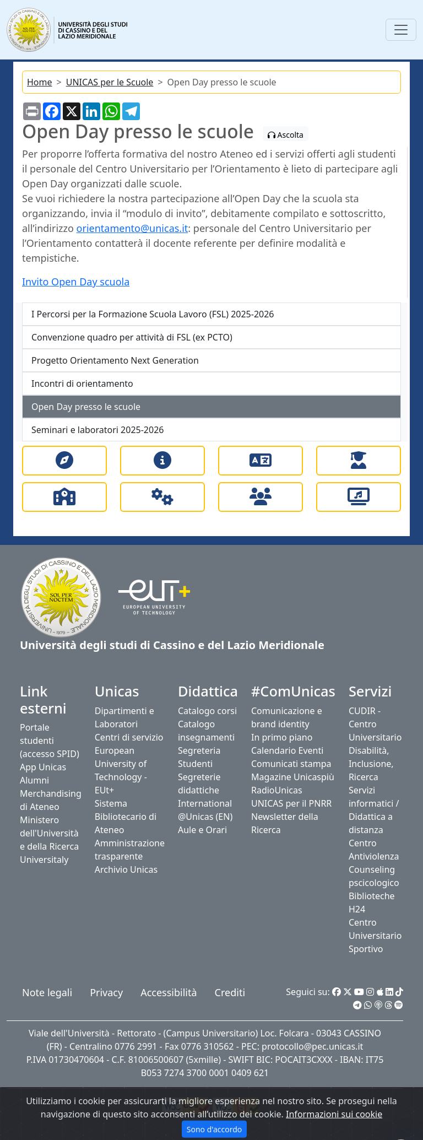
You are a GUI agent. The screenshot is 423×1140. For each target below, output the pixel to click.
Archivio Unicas (126, 869)
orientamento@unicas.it (132, 228)
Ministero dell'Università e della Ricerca (49, 833)
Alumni (34, 780)
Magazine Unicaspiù (292, 777)
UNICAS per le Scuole (110, 82)
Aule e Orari (202, 830)
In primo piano (281, 737)
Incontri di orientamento (82, 383)
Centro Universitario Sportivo (375, 935)
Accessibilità (168, 992)
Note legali (47, 992)
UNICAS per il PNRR (291, 803)
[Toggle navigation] (401, 30)
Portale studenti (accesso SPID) (49, 740)
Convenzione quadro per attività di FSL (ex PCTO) (131, 337)
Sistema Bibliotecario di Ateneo (125, 816)
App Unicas (43, 767)
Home (39, 82)
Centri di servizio (129, 737)
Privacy (106, 992)
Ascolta (285, 134)
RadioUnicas (276, 790)
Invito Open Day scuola (75, 281)
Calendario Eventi (287, 750)
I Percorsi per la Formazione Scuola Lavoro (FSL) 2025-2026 (152, 314)
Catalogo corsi (207, 711)
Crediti (230, 992)
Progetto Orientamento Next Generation (115, 360)
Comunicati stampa (291, 764)
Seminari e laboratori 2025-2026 (97, 430)
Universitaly (44, 859)
